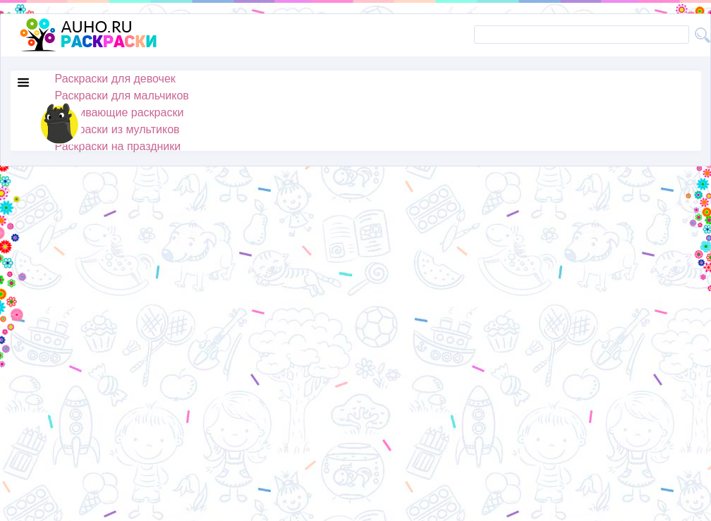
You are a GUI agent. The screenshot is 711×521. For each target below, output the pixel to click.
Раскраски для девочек (115, 79)
